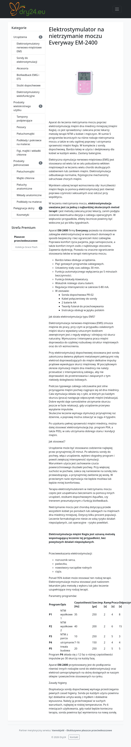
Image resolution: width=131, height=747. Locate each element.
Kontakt (74, 737)
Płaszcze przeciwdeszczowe (26, 238)
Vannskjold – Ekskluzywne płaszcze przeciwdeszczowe (82, 730)
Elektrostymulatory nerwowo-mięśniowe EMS (29, 47)
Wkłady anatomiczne (29, 195)
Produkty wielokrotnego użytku (28, 106)
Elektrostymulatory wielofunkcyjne (28, 94)
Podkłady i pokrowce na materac (29, 142)
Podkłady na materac (29, 202)
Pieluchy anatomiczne (24, 186)
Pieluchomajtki (26, 133)
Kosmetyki (23, 215)
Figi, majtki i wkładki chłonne (29, 152)
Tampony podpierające (24, 118)
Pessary (21, 127)
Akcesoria (22, 68)
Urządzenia (28, 37)
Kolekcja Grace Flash (26, 247)
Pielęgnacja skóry (28, 208)
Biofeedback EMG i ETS (28, 77)
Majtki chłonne (25, 178)
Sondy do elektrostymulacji (27, 60)
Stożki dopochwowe (29, 85)
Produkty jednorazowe (28, 163)
